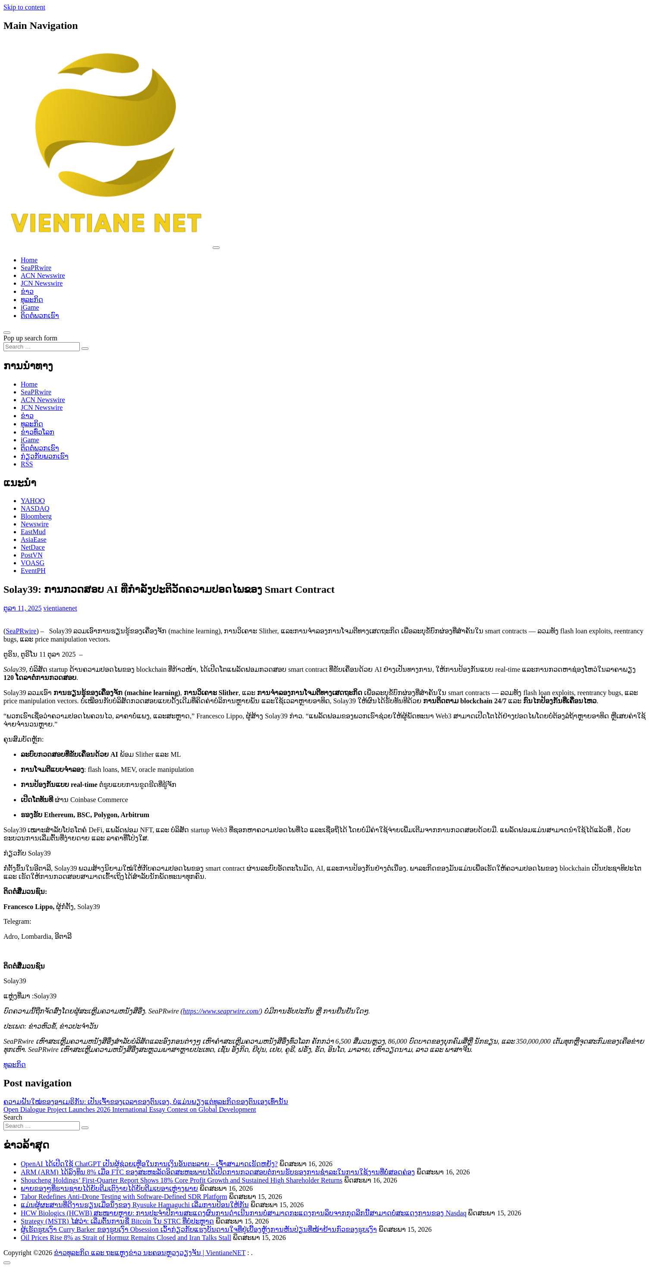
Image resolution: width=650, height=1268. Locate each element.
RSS (27, 464)
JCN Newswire (42, 283)
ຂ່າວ (27, 291)
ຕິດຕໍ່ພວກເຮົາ (40, 315)
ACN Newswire (43, 275)
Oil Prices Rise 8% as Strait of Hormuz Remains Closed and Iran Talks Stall (126, 1237)
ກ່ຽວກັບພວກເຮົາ (45, 456)
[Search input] (41, 346)
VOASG (32, 562)
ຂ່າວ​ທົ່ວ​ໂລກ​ (37, 432)
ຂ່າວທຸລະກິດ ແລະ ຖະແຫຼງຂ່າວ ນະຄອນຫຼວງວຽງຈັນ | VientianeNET (149, 1252)
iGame (30, 307)
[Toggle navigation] (216, 247)
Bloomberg (36, 516)
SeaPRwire (36, 267)
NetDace (33, 547)
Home (29, 260)
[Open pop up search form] (6, 332)
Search (12, 1117)
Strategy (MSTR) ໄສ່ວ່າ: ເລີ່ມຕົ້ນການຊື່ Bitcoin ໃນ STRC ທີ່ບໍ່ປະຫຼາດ (117, 1221)
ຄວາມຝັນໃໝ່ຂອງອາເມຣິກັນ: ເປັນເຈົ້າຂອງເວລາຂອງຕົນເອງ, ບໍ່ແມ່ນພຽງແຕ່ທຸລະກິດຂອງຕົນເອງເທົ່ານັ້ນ (145, 1101)
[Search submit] (85, 348)
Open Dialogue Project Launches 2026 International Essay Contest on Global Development (129, 1109)
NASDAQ (35, 508)
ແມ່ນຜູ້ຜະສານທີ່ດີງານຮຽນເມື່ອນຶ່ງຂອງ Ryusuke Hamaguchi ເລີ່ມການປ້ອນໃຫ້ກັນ (135, 1204)
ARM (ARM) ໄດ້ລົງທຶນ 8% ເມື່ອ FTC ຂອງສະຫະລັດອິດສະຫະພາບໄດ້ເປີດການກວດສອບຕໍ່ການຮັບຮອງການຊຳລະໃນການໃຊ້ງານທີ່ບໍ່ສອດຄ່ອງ (218, 1172)
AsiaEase (34, 539)
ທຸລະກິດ (32, 299)
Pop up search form (30, 338)
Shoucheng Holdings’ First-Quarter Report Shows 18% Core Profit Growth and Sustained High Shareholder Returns (181, 1180)
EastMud (33, 531)
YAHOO (33, 500)
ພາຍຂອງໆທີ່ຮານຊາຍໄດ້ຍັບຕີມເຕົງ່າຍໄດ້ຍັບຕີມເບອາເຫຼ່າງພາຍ (109, 1188)
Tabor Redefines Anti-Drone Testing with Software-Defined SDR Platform (124, 1196)
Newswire (35, 524)
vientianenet (60, 608)
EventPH (33, 570)
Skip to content (24, 7)
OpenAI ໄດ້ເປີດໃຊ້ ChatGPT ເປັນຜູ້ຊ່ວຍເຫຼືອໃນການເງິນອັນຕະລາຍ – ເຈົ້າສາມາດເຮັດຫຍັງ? (149, 1163)
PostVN (32, 555)
